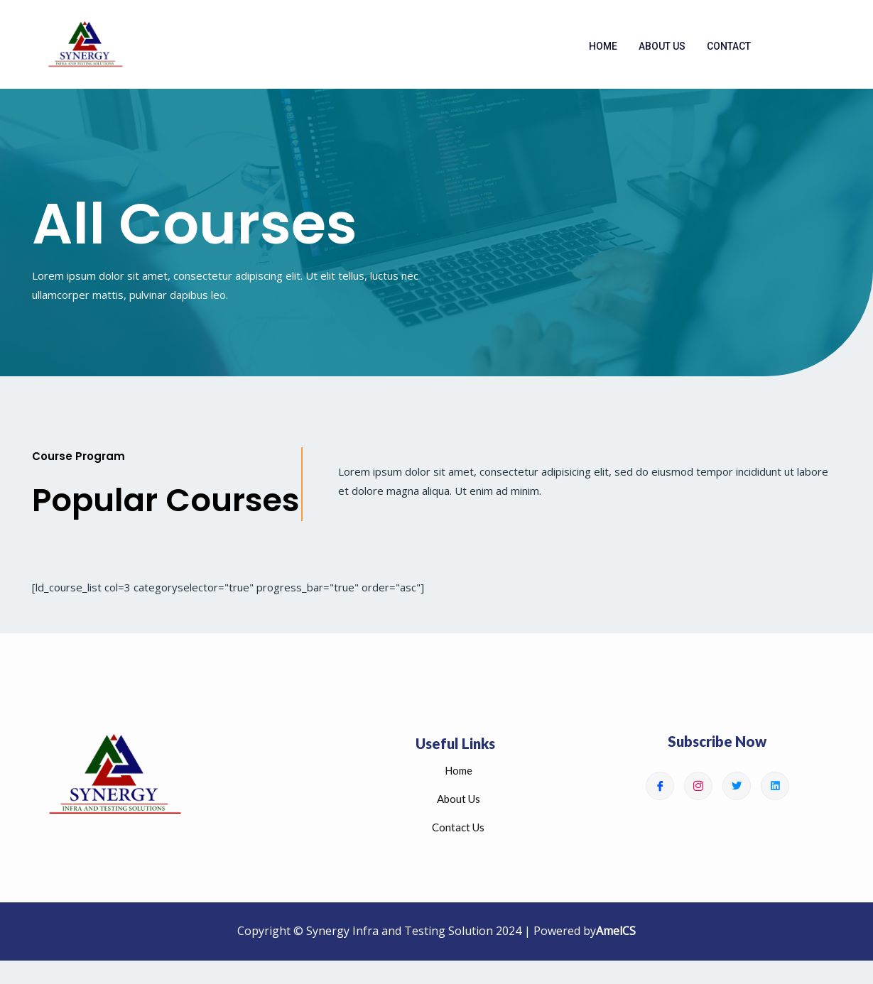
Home (603, 50)
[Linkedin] (775, 794)
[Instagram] (698, 794)
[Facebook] (660, 794)
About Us (662, 50)
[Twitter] (736, 794)
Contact (729, 50)
